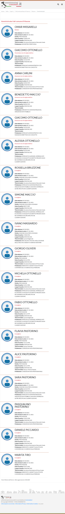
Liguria (11, 11)
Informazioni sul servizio (7, 503)
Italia (7, 11)
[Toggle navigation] (58, 4)
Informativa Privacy (20, 503)
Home (2, 11)
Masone (33, 11)
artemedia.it (29, 500)
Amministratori (41, 11)
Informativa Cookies (32, 503)
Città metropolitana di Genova (22, 11)
